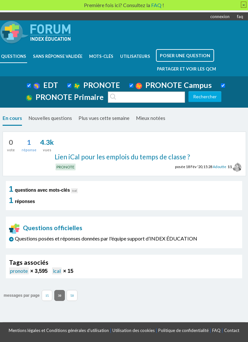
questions (13, 56)
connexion (220, 16)
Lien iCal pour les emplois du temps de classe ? (122, 157)
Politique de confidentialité (183, 330)
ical (57, 271)
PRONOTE (97, 85)
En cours (12, 118)
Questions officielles (46, 227)
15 (47, 295)
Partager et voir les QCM (186, 68)
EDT (45, 85)
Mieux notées (150, 118)
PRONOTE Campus (174, 85)
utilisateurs (135, 56)
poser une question (185, 55)
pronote (19, 271)
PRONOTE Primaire (65, 97)
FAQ (216, 330)
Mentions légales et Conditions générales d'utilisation (59, 330)
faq (240, 16)
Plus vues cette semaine (103, 118)
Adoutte (219, 167)
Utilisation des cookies (133, 330)
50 (72, 295)
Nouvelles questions (50, 118)
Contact (231, 330)
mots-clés (101, 56)
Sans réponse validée (57, 56)
